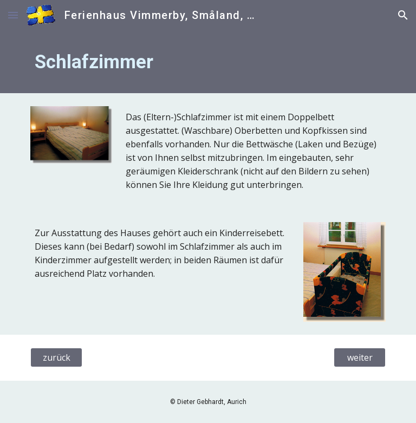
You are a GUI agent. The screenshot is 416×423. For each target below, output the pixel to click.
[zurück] (56, 357)
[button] (13, 15)
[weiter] (359, 357)
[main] (207, 61)
